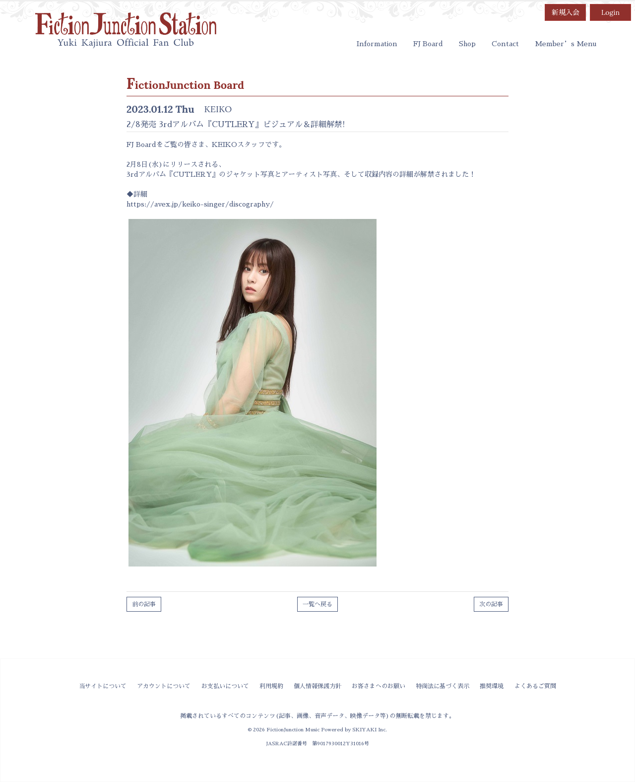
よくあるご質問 (535, 686)
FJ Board (428, 43)
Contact (505, 43)
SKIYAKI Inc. (369, 729)
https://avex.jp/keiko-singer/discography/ (200, 204)
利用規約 (271, 686)
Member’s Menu (565, 43)
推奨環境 (492, 686)
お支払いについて (225, 686)
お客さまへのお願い (378, 686)
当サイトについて (103, 686)
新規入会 (565, 12)
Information (377, 43)
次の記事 (491, 604)
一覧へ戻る (317, 604)
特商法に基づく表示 (442, 686)
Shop (467, 43)
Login (610, 12)
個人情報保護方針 (317, 686)
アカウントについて (163, 686)
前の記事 (144, 604)
